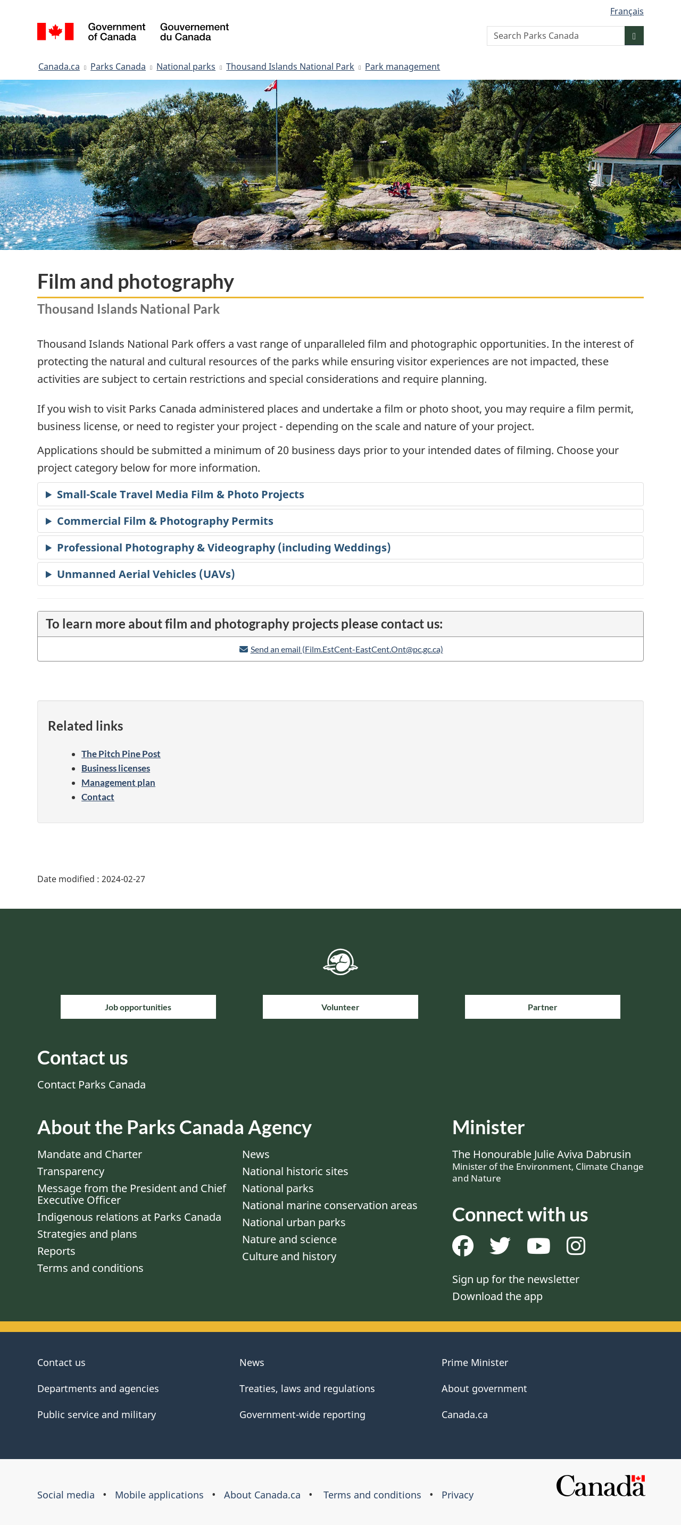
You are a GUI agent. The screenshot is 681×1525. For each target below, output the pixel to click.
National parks (185, 66)
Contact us (61, 1362)
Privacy (458, 1494)
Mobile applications (159, 1494)
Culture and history (289, 1256)
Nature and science (289, 1239)
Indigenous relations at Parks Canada (129, 1217)
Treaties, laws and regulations (307, 1388)
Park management (402, 66)
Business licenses (115, 768)
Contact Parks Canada (91, 1084)
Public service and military (96, 1414)
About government (484, 1388)
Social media (66, 1494)
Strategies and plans (87, 1234)
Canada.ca (59, 66)
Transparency (70, 1171)
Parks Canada (118, 66)
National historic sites (295, 1171)
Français (627, 11)
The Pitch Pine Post (121, 753)
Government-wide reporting (302, 1414)
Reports (56, 1251)
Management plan (118, 782)
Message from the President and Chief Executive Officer (131, 1194)
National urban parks (294, 1222)
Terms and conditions (90, 1268)
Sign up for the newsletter (515, 1279)
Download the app (497, 1296)
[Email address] (340, 649)
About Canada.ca (262, 1494)
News (256, 1154)
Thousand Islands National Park (290, 66)
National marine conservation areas (330, 1205)
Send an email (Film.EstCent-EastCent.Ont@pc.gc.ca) (347, 649)
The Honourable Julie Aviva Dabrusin (548, 1165)
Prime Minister (475, 1362)
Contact (97, 796)
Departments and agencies (98, 1388)
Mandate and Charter (89, 1154)
